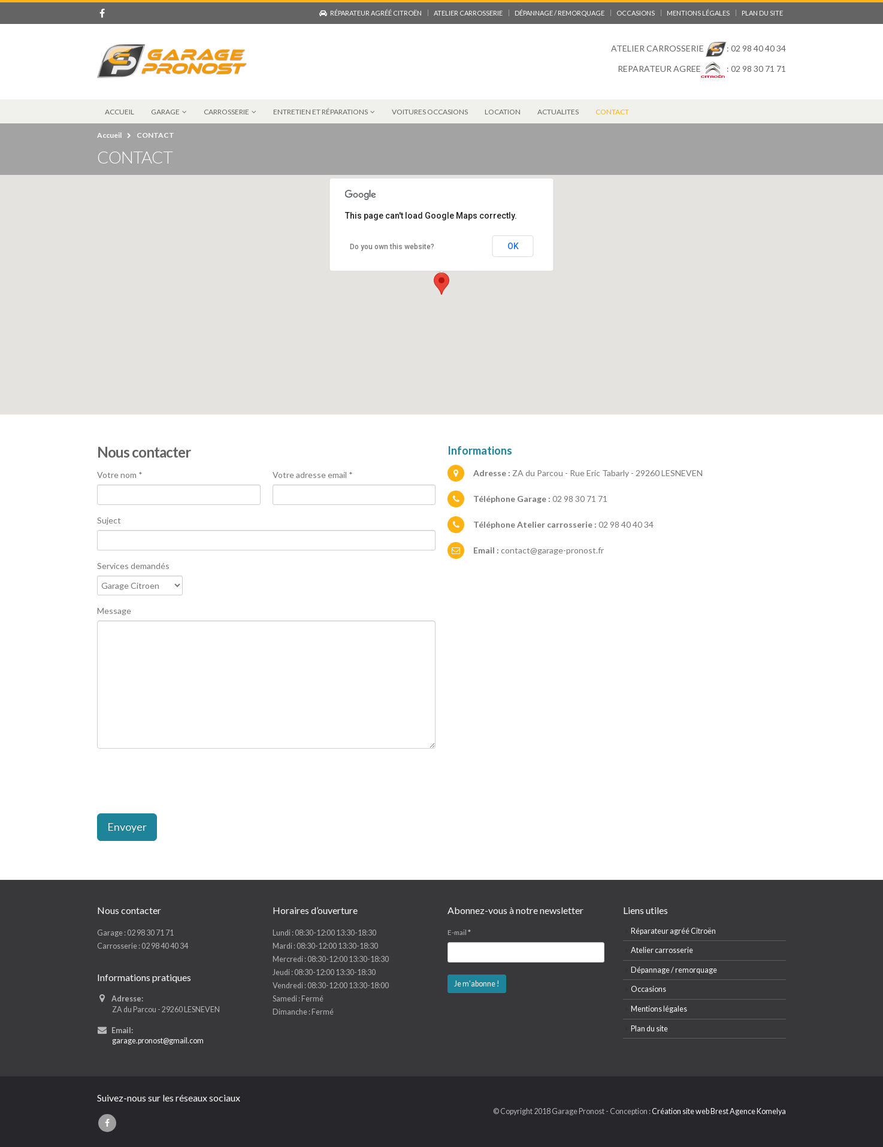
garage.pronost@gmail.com (158, 1040)
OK (513, 246)
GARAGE (165, 111)
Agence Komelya (757, 1111)
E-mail (459, 932)
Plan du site (762, 13)
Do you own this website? (392, 247)
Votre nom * (120, 475)
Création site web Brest (690, 1111)
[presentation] (188, 781)
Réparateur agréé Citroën (370, 13)
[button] (441, 284)
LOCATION (503, 111)
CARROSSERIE (226, 111)
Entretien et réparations (320, 111)
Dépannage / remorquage (559, 13)
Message (114, 611)
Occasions (635, 13)
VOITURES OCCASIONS (430, 111)
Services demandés (133, 566)
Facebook (107, 1123)
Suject (109, 520)
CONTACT (612, 111)
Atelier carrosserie (468, 13)
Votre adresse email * (313, 475)
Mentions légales (698, 13)
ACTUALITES (558, 111)
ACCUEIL (119, 111)
